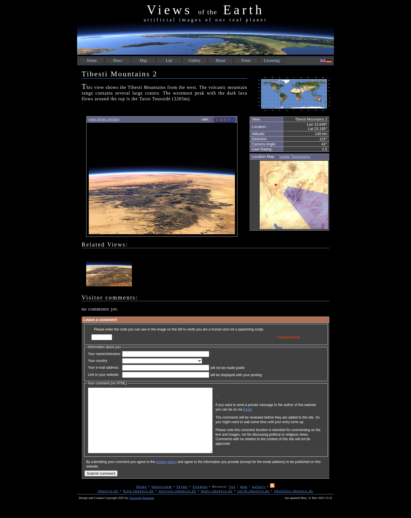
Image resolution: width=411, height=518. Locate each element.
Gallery (195, 60)
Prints (246, 60)
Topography (301, 156)
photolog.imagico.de (293, 504)
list (232, 499)
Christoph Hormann (141, 510)
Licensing (271, 60)
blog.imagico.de (138, 504)
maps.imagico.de (217, 504)
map (244, 499)
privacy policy (166, 475)
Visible (284, 156)
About (220, 60)
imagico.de (108, 504)
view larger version (103, 119)
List (169, 60)
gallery (258, 499)
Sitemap (199, 499)
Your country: (98, 361)
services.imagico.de (177, 504)
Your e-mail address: (103, 368)
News (117, 60)
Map (143, 60)
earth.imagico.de (253, 504)
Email (275, 414)
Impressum (162, 499)
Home (92, 60)
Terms (182, 499)
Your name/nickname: (104, 354)
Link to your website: (103, 375)
